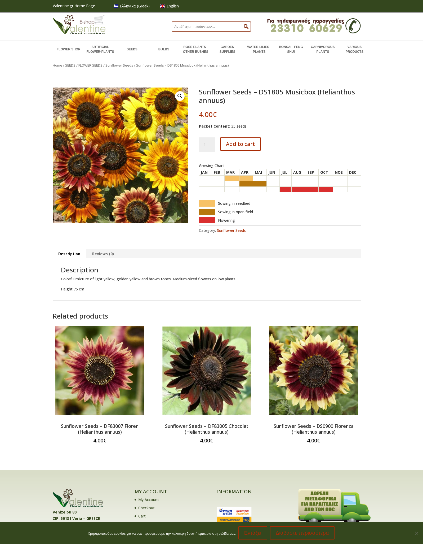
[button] (180, 96)
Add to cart (240, 143)
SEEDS (132, 49)
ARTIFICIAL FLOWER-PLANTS (100, 49)
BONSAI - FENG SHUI (291, 49)
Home (57, 65)
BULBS (163, 49)
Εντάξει (253, 533)
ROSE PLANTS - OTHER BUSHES (195, 49)
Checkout (146, 507)
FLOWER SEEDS (90, 65)
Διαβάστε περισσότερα (303, 533)
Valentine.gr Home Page (74, 5)
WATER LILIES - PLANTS (259, 49)
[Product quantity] (207, 144)
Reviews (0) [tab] (103, 253)
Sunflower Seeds (119, 65)
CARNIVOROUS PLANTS (323, 49)
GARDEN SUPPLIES (227, 49)
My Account (148, 499)
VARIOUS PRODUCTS (354, 49)
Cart (142, 516)
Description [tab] (69, 253)
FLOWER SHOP (68, 49)
